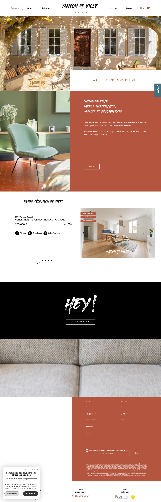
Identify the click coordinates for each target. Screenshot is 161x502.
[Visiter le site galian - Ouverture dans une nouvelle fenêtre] (121, 497)
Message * (90, 426)
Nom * (88, 402)
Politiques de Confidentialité (113, 475)
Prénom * (124, 402)
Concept (113, 8)
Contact (129, 8)
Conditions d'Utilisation (129, 475)
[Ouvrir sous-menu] (34, 8)
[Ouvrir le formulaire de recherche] (17, 8)
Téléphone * (91, 414)
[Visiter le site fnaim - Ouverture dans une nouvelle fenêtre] (133, 497)
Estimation (46, 8)
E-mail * (124, 414)
